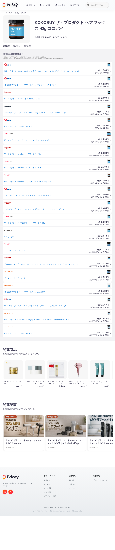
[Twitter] (10, 526)
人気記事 (47, 519)
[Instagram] (5, 526)
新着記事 (47, 515)
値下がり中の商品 (50, 530)
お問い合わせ (73, 519)
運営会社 (72, 515)
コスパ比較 (48, 526)
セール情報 (48, 523)
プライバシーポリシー (100, 515)
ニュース (72, 523)
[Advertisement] (57, 359)
